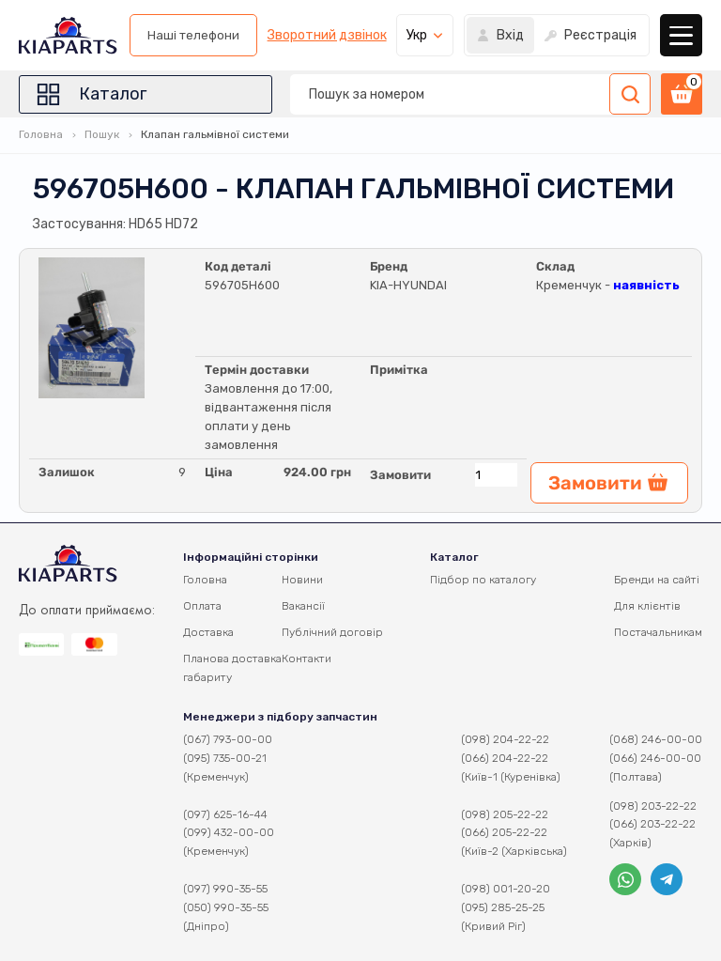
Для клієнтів (647, 605)
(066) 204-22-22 (504, 758)
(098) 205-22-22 (504, 814)
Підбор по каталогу (483, 579)
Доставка (208, 632)
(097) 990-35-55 (225, 888)
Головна (41, 134)
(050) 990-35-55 (225, 907)
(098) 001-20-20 (505, 888)
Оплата (202, 605)
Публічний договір (332, 632)
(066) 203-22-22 (652, 823)
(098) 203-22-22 (653, 806)
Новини (302, 579)
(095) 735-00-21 (225, 758)
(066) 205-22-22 (504, 832)
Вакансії (303, 605)
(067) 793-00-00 (227, 739)
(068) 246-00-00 (655, 739)
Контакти (306, 658)
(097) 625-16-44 (225, 814)
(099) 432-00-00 (228, 832)
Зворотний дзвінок (327, 35)
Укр (417, 35)
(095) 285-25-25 (503, 907)
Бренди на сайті (656, 579)
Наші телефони (193, 35)
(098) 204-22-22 (505, 739)
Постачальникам (658, 632)
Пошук (101, 134)
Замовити (400, 475)
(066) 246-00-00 (655, 758)
